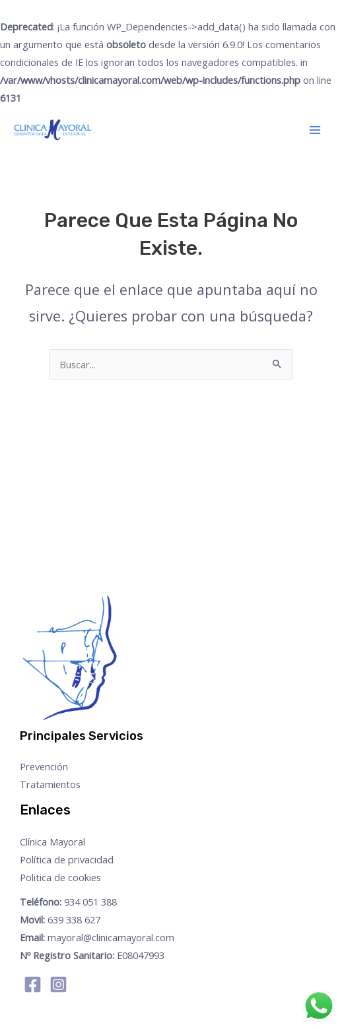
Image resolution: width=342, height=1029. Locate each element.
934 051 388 (68, 901)
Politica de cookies (60, 877)
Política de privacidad (67, 859)
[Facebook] (33, 984)
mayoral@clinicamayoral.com (97, 937)
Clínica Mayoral (52, 841)
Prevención (44, 766)
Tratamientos (50, 784)
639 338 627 (60, 919)
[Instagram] (58, 984)
